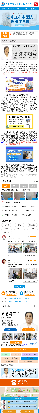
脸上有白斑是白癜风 (7, 365)
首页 (3, 9)
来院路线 (33, 9)
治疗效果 (6, 225)
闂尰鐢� (27, 411)
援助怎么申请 (29, 358)
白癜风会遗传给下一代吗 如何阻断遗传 (25, 33)
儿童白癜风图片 (16, 354)
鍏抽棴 (36, 398)
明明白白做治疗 (11, 294)
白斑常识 (11, 9)
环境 (25, 9)
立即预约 (33, 344)
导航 (3, 41)
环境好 (32, 228)
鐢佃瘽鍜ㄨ (9, 411)
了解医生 (10, 330)
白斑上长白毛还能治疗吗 (17, 301)
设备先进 (19, 228)
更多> (36, 181)
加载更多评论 (19, 287)
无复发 (19, 225)
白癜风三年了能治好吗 (11, 358)
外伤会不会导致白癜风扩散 (21, 32)
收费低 (6, 228)
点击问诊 (29, 330)
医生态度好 (32, 225)
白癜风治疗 (13, 41)
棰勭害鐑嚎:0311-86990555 (18, 398)
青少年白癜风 (28, 361)
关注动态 (24, 345)
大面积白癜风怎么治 (29, 354)
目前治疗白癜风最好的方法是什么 (23, 35)
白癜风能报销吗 (10, 361)
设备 (18, 9)
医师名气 (6, 232)
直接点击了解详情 (30, 255)
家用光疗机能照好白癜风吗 (18, 298)
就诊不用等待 (29, 294)
